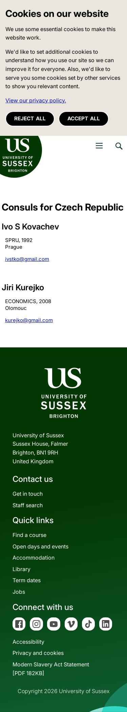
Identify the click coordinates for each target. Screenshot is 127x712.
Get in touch (28, 493)
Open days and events (40, 546)
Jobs (19, 591)
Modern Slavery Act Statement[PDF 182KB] (51, 669)
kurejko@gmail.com (29, 320)
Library (21, 569)
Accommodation (34, 557)
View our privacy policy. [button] (35, 100)
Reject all (30, 118)
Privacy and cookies (38, 652)
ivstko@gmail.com (27, 259)
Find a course (29, 535)
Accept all (83, 118)
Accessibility (28, 641)
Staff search (28, 505)
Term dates (27, 580)
